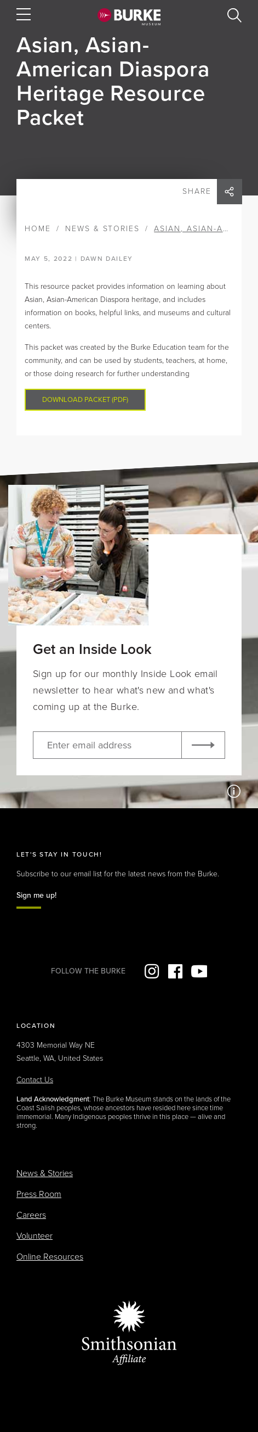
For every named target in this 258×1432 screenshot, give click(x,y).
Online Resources (49, 1256)
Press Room (38, 1194)
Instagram (152, 971)
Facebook (175, 971)
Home (38, 228)
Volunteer (34, 1235)
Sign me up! (36, 895)
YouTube (199, 971)
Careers (31, 1215)
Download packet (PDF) (85, 399)
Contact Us (34, 1079)
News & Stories (102, 228)
